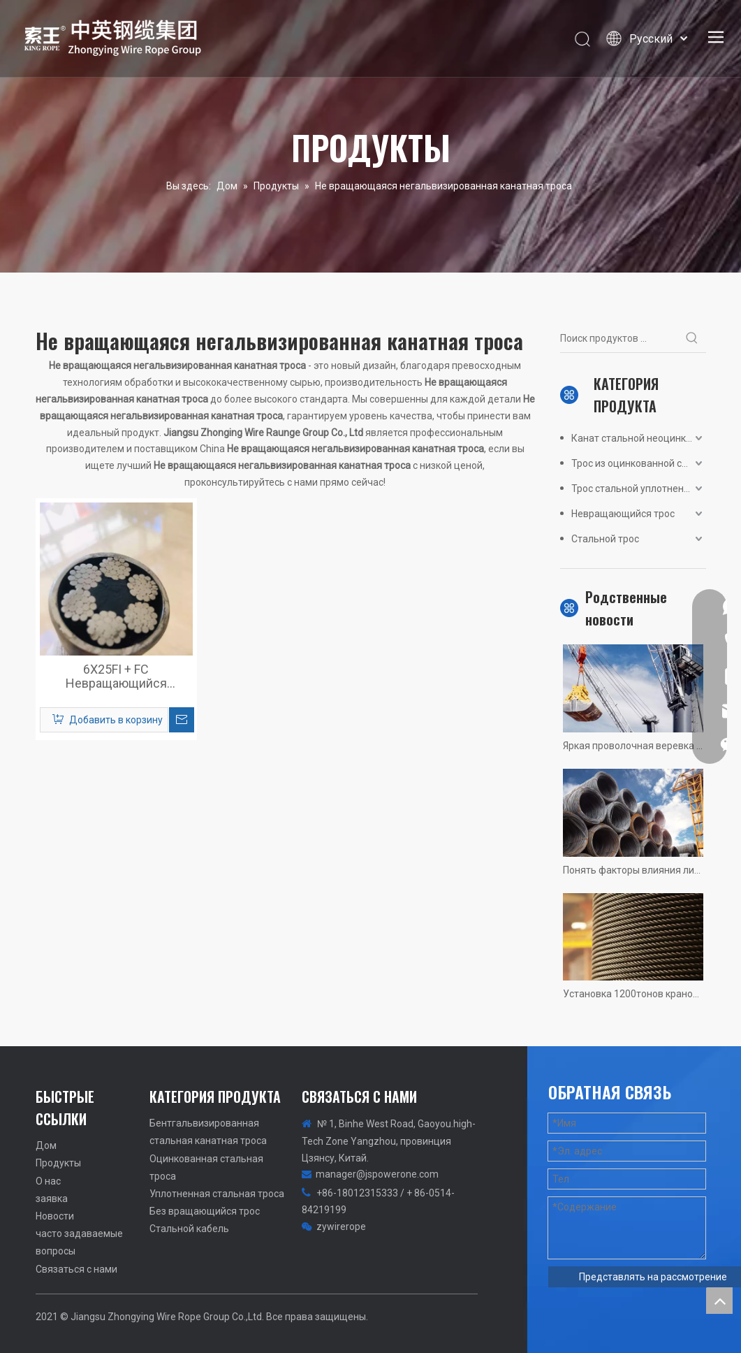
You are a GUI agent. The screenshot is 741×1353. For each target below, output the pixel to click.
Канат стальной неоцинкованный (638, 438)
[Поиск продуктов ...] (619, 338)
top (719, 1300)
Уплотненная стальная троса (216, 1193)
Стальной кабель (189, 1228)
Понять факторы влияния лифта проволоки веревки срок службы (633, 870)
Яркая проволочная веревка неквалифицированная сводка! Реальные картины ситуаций (633, 745)
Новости (55, 1216)
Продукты (58, 1162)
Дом (46, 1145)
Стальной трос (605, 538)
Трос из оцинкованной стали (637, 463)
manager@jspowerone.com (377, 1174)
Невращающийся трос (623, 513)
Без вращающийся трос (204, 1211)
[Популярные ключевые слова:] (692, 338)
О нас (48, 1181)
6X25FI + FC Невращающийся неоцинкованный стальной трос (116, 676)
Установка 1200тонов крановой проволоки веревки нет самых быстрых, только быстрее (633, 993)
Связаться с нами (76, 1269)
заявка (52, 1198)
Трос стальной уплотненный (636, 488)
